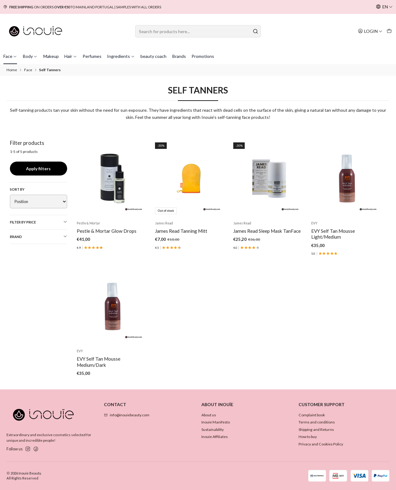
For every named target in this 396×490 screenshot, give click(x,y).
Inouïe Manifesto (215, 422)
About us (208, 415)
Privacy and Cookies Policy (321, 444)
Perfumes (92, 56)
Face (10, 56)
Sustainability (212, 429)
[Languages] (384, 7)
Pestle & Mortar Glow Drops (106, 231)
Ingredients (121, 56)
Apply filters (38, 168)
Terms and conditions (317, 422)
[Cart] (389, 31)
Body (30, 56)
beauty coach (153, 56)
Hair (70, 56)
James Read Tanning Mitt (181, 231)
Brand (38, 236)
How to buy (308, 436)
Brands (179, 56)
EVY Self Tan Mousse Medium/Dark (98, 388)
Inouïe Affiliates (214, 436)
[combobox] (198, 31)
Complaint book (312, 415)
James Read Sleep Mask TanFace (267, 231)
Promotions (203, 56)
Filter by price (38, 222)
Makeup (51, 56)
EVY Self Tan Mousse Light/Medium (333, 234)
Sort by (17, 189)
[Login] (370, 31)
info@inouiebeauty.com (126, 415)
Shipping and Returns (316, 429)
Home (11, 70)
